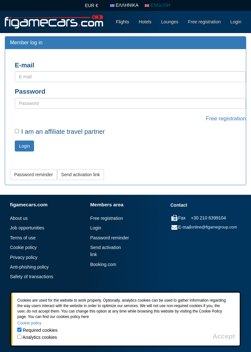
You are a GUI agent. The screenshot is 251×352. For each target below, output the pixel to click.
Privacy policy (24, 257)
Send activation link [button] (80, 174)
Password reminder (109, 237)
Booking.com (103, 264)
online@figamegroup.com (214, 227)
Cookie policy (23, 247)
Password (30, 91)
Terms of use (23, 237)
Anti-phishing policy (29, 267)
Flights (122, 21)
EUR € (91, 5)
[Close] (223, 336)
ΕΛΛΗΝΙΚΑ (124, 5)
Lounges (169, 21)
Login (235, 21)
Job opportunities (27, 227)
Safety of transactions (31, 276)
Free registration (204, 21)
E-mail (24, 65)
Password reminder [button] (33, 174)
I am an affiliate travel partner (60, 131)
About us (19, 218)
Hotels (145, 21)
